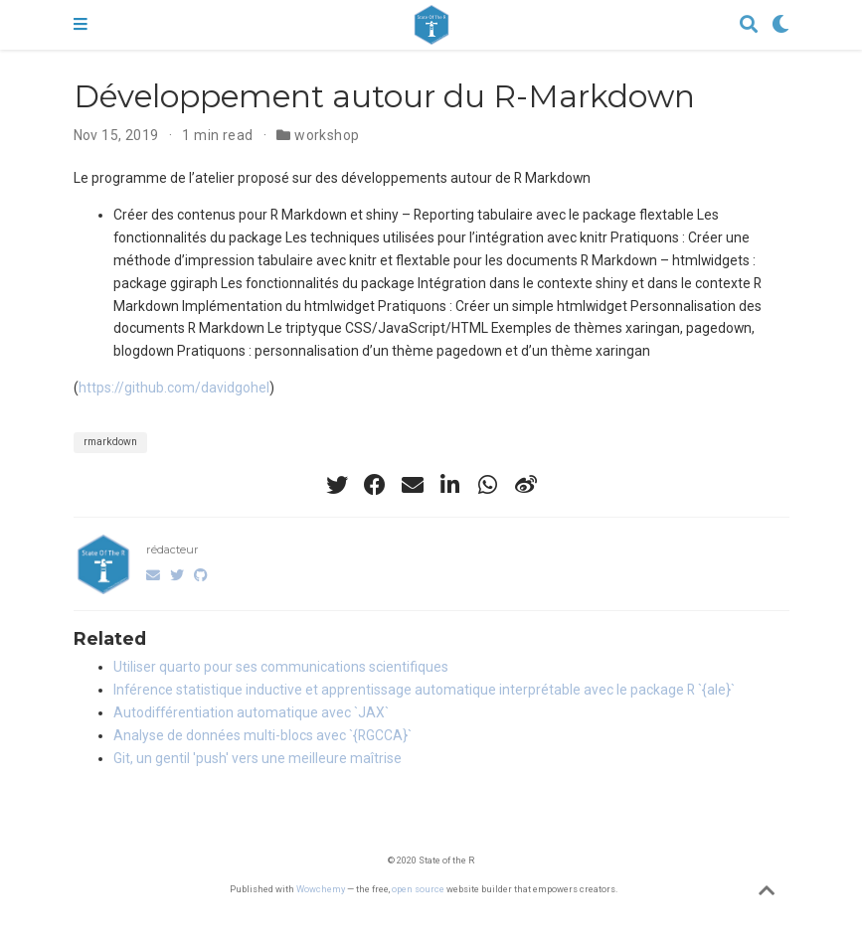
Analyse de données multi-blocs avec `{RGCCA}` (262, 735)
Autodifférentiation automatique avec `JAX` (251, 712)
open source (418, 888)
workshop (326, 135)
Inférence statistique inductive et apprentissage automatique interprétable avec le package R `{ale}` (424, 690)
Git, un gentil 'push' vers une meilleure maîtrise (257, 758)
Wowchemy (320, 888)
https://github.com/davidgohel (174, 387)
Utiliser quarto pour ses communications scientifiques (280, 667)
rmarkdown (110, 441)
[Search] (749, 25)
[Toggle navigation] (80, 25)
